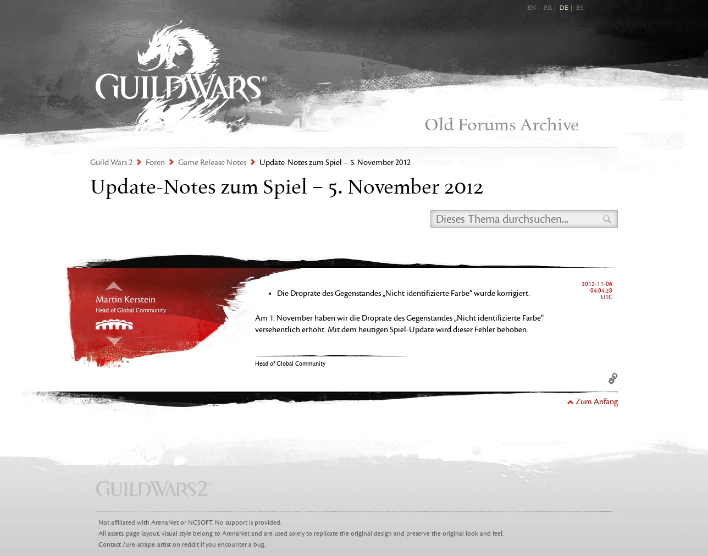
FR (548, 8)
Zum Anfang (597, 401)
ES (579, 8)
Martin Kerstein (126, 299)
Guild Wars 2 (181, 77)
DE (564, 8)
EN (531, 8)
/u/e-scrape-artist (147, 545)
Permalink (613, 378)
